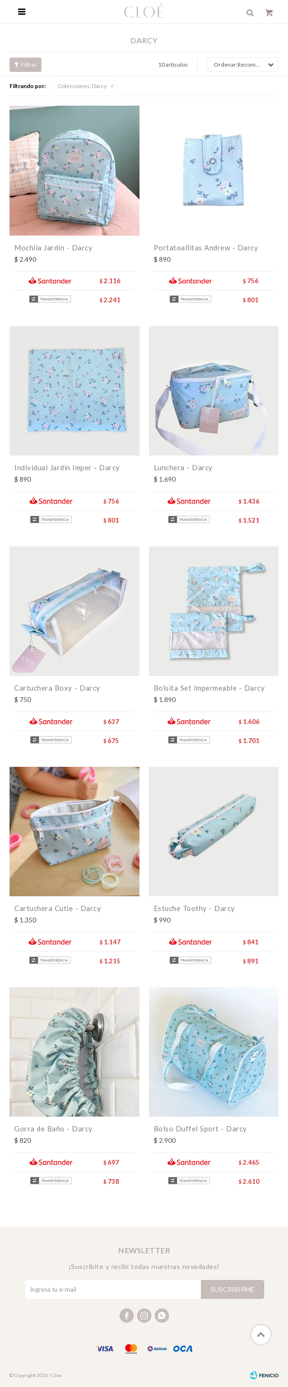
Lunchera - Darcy (183, 467)
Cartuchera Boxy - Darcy (57, 688)
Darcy (82, 85)
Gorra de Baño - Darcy (53, 1128)
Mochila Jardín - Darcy (53, 247)
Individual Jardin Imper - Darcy (67, 467)
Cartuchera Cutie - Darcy (57, 908)
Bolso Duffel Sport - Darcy (200, 1128)
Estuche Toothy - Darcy (194, 908)
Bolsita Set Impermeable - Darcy (209, 688)
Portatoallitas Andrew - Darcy (206, 247)
